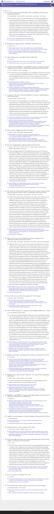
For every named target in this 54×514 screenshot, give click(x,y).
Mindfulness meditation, (39, 83)
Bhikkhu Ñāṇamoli (28, 132)
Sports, (33, 432)
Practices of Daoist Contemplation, (15, 52)
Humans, (37, 230)
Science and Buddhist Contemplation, (16, 90)
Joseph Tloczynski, (13, 98)
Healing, (38, 61)
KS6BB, (34, 384)
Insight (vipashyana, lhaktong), (29, 350)
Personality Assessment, (33, 231)
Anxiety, (10, 117)
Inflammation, (37, 288)
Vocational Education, (26, 368)
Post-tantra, (11, 302)
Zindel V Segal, (12, 378)
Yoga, (30, 290)
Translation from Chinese (14, 421)
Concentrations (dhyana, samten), (34, 343)
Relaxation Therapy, (30, 118)
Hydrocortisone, (30, 288)
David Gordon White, (14, 487)
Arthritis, (10, 38)
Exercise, (14, 38)
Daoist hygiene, (33, 61)
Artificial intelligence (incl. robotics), (16, 183)
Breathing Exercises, (16, 286)
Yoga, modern (11, 491)
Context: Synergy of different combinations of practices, (20, 344)
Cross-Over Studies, (25, 230)
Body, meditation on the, (14, 134)
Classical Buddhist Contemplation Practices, (17, 138)
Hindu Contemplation (40, 492)
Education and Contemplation (28, 371)
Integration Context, (12, 50)
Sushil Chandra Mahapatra (43, 241)
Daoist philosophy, (30, 420)
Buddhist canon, (27, 134)
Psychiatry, (41, 49)
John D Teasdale (28, 378)
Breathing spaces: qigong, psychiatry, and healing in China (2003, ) (24, 43)
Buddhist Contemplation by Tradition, (39, 121)
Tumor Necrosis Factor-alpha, (23, 290)
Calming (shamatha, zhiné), (40, 350)
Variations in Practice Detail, (14, 120)
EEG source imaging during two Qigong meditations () (23, 145)
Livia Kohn (11, 59)
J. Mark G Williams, (20, 378)
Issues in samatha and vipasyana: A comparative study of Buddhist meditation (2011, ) (28, 310)
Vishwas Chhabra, (21, 16)
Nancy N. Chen (12, 45)
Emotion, (43, 361)
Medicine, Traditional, (38, 468)
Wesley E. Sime (28, 429)
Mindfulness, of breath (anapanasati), (41, 135)
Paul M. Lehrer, (12, 429)
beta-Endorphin (35, 290)
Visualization (39, 480)
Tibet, (36, 302)
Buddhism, (22, 82)
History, (30, 403)
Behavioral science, (27, 183)
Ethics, (47, 361)
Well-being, (35, 365)
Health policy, (23, 49)
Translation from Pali (26, 137)
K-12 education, (12, 363)
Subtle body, (26, 302)
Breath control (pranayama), (14, 489)
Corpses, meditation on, (35, 134)
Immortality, (11, 480)
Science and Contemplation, (14, 91)
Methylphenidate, (45, 230)
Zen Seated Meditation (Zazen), (39, 122)
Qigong (46, 49)
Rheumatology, (28, 38)
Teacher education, (13, 365)
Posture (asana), (28, 489)
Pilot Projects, (40, 231)
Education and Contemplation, (29, 125)
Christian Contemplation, (24, 91)
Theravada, (19, 137)
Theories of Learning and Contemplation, (17, 369)
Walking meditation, (29, 365)
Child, (42, 229)
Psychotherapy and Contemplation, (38, 388)
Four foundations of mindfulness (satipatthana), (18, 135)
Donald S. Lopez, (13, 132)
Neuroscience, (32, 184)
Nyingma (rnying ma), (40, 301)
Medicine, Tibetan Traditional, (28, 468)
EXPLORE (47, 1)
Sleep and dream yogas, (18, 302)
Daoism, (28, 61)
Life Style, (11, 289)
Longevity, (19, 468)
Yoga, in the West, (43, 489)
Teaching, (19, 365)
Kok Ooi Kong (42, 16)
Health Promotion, (33, 466)
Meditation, (31, 83)
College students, (26, 117)
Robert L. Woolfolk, (20, 429)
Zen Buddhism (37, 118)
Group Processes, (12, 288)
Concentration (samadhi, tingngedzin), (19, 343)
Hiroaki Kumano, (42, 147)
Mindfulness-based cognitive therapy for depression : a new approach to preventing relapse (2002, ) (28, 375)
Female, (33, 230)
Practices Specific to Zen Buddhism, (26, 120)
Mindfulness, (32, 363)
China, (21, 48)
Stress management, (42, 432)
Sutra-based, (14, 137)
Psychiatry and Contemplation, (28, 52)
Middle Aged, (22, 289)
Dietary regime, (46, 479)
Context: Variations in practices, (37, 117)
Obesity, (26, 289)
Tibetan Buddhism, (12, 305)
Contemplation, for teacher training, (16, 360)
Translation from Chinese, (14, 407)
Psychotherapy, (37, 364)
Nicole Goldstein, (27, 194)
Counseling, (29, 286)
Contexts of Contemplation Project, (15, 87)
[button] (52, 1)
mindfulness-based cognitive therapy (16, 85)
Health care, (18, 49)
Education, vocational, (29, 361)
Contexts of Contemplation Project (15, 292)
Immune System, (44, 466)
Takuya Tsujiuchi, (34, 147)
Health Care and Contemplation (28, 40)
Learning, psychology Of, (24, 363)
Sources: (4, 6)
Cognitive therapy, (12, 466)
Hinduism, (23, 489)
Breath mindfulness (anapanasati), (37, 139)
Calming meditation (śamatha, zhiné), (39, 342)
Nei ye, (40, 420)
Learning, (17, 363)
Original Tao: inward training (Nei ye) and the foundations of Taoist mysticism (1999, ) (28, 416)
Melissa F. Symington (22, 70)
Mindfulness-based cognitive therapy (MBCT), (18, 84)
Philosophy (26, 347)
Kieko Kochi (23, 148)
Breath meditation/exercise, (14, 48)
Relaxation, (23, 118)
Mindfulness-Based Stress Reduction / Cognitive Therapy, (20, 388)
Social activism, (43, 364)
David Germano (20, 298)
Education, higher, (12, 118)
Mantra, (29, 431)
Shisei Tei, (27, 147)
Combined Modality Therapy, (15, 230)
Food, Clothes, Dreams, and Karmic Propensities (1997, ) (24, 296)
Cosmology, (29, 479)
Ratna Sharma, (33, 241)
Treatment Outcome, (13, 232)
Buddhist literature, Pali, (30, 400)
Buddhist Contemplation (34, 91)
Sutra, (10, 137)
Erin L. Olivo (11, 442)
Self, (33, 84)
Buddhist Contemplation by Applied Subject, (30, 87)
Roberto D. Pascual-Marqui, (15, 148)
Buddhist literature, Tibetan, (30, 300)
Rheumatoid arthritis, (20, 38)
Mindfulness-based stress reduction (16, 366)
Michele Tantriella (22, 98)
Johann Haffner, (12, 194)
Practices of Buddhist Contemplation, (43, 125)
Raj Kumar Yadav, (13, 241)
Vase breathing (12, 304)
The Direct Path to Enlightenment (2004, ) (20, 130)
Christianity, (27, 82)
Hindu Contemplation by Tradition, (15, 492)
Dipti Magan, (20, 241)
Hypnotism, (22, 431)
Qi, (43, 49)
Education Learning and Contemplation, (38, 368)
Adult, (10, 286)
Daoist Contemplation (13, 53)
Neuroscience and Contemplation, (28, 187)
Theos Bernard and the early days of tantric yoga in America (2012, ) (26, 485)
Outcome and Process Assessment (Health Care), (18, 231)
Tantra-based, (32, 302)
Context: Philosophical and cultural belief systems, (33, 48)
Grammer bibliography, (39, 286)
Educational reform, (38, 361)
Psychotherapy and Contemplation (15, 234)
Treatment (32, 385)
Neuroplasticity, (30, 364)
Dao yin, (24, 61)
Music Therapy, (45, 431)
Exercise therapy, (12, 49)
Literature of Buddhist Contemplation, (16, 141)
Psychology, (29, 84)
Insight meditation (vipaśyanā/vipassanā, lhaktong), (19, 345)
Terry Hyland (12, 357)
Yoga (32, 38)
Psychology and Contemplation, (41, 90)
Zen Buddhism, (29, 121)
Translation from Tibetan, (42, 302)
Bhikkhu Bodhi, (20, 132)
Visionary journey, (33, 480)
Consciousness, (44, 343)
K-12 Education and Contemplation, (16, 371)
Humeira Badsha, (13, 16)
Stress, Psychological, (41, 289)
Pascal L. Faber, (12, 147)
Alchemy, (11, 479)
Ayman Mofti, (36, 16)
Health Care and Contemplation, (40, 52)
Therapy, (22, 365)
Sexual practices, (26, 480)
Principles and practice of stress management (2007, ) (21, 427)
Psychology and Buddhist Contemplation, (41, 88)
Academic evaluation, (13, 359)
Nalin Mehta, (27, 241)
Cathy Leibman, (29, 16)
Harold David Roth (13, 418)
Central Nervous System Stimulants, (34, 229)
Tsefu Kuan (11, 398)
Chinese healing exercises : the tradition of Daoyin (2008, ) (22, 57)
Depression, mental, (29, 384)
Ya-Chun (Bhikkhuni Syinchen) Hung (17, 312)
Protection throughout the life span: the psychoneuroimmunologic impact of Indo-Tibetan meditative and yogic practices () (28, 439)
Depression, (45, 117)
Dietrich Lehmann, (21, 147)
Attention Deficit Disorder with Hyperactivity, (18, 229)
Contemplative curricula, (28, 360)
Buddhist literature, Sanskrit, (41, 400)
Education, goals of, (13, 361)
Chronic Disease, (23, 286)
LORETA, (23, 184)
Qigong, (37, 184)
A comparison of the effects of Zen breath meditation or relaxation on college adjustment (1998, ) (27, 95)
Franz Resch (40, 194)
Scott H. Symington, (13, 70)
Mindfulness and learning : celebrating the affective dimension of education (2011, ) (28, 355)
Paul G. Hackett (22, 487)
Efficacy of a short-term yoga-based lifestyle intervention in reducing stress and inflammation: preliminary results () (25, 238)
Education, (41, 360)
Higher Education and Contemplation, (16, 125)
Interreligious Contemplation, (29, 90)
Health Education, (19, 288)
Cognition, (26, 402)
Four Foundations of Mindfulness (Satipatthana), (18, 139)
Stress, (36, 432)
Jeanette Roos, (20, 194)
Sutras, (29, 139)
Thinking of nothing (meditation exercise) (17, 185)
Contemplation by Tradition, (35, 50)
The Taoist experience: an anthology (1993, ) (19, 474)
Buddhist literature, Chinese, (19, 400)
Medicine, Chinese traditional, (32, 49)
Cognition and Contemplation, (27, 390)
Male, (41, 230)
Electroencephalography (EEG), (15, 184)
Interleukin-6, (42, 288)
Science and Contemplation (41, 187)
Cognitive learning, (40, 359)
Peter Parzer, (34, 194)
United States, (34, 489)
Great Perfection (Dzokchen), (29, 301)
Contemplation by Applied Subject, (15, 40)
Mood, (28, 385)
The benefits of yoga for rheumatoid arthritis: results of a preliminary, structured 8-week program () (27, 13)
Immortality (42, 61)
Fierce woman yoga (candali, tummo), (16, 301)
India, (10, 468)
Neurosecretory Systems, (14, 469)
